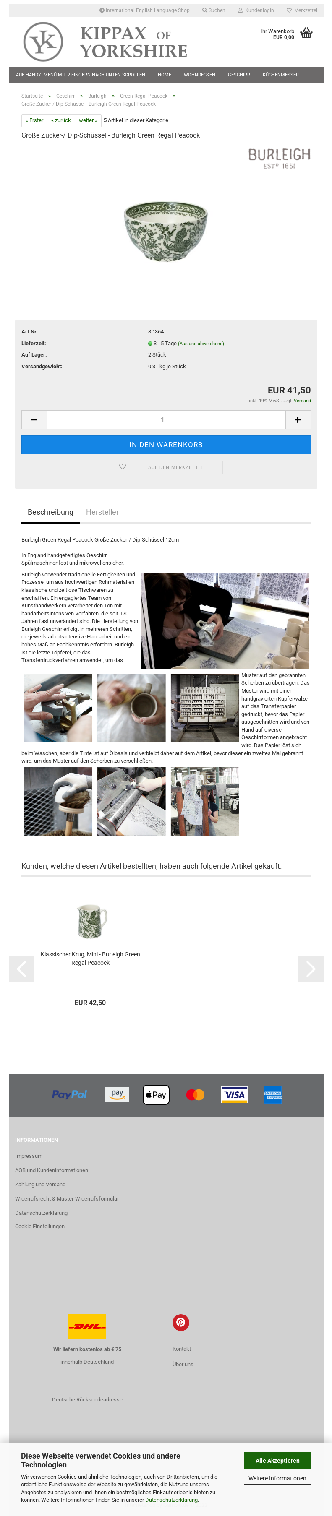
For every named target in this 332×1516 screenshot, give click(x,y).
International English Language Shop (144, 10)
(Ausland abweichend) (201, 343)
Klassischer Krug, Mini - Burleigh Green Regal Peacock (90, 958)
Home (164, 75)
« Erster (34, 120)
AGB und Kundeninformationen (51, 1170)
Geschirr (239, 75)
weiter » (88, 120)
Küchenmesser (281, 75)
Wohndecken (199, 75)
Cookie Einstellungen (40, 1226)
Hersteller (102, 512)
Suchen (213, 10)
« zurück (61, 120)
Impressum (28, 1156)
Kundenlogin (256, 10)
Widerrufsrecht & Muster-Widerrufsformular (67, 1199)
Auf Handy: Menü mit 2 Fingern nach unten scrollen (80, 75)
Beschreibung (50, 512)
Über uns (183, 1364)
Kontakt (182, 1349)
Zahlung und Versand (40, 1184)
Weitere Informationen (277, 1478)
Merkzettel (302, 10)
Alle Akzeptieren (278, 1460)
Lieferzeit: (33, 343)
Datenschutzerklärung (171, 1500)
